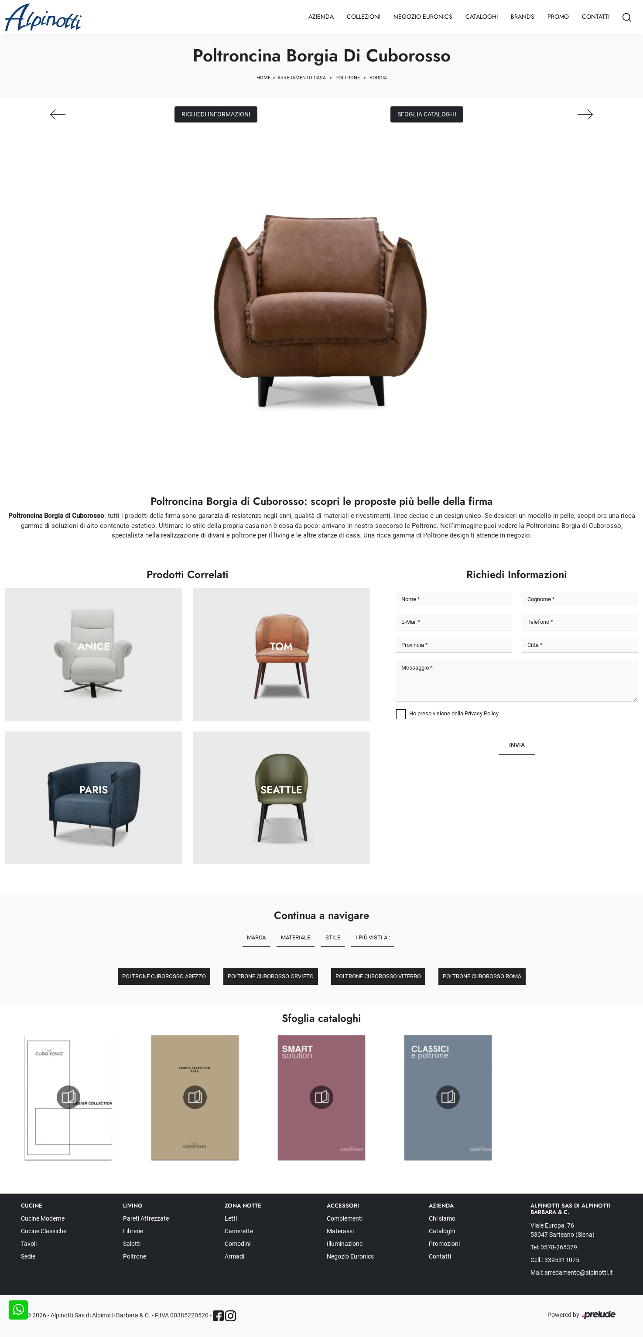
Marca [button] (256, 937)
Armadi (234, 1256)
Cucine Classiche (43, 1231)
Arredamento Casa (301, 78)
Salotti (131, 1243)
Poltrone (347, 78)
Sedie (28, 1256)
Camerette (239, 1231)
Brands (522, 16)
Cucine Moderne (43, 1218)
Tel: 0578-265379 (553, 1247)
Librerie (133, 1231)
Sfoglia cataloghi (426, 114)
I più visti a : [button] (373, 937)
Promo (558, 16)
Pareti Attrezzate (146, 1218)
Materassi (340, 1231)
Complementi (345, 1218)
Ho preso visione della (454, 713)
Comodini (237, 1243)
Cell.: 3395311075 (554, 1259)
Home (263, 78)
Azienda (321, 16)
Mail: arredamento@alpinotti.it (571, 1272)
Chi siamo (442, 1218)
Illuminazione (345, 1243)
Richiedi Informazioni (215, 114)
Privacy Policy (482, 713)
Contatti (595, 16)
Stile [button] (332, 937)
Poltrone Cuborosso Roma (482, 976)
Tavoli (29, 1243)
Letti (231, 1218)
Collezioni (363, 16)
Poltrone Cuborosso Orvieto (271, 976)
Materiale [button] (295, 937)
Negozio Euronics (422, 16)
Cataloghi (481, 16)
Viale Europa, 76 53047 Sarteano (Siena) (562, 1230)
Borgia (378, 78)
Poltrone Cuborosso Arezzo (164, 976)
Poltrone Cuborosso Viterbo (378, 976)
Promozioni (444, 1243)
